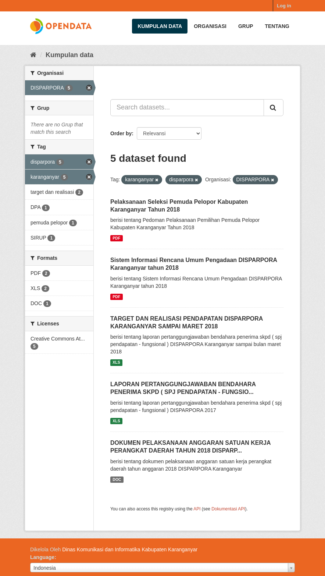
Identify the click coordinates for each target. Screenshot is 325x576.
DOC (117, 479)
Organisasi (210, 26)
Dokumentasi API (228, 509)
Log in (284, 5)
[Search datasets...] (187, 107)
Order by (121, 133)
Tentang (277, 26)
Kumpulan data (160, 26)
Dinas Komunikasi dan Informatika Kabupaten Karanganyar (129, 549)
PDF (116, 238)
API (196, 509)
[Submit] (273, 107)
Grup (245, 26)
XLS (116, 362)
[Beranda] (33, 55)
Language (42, 557)
